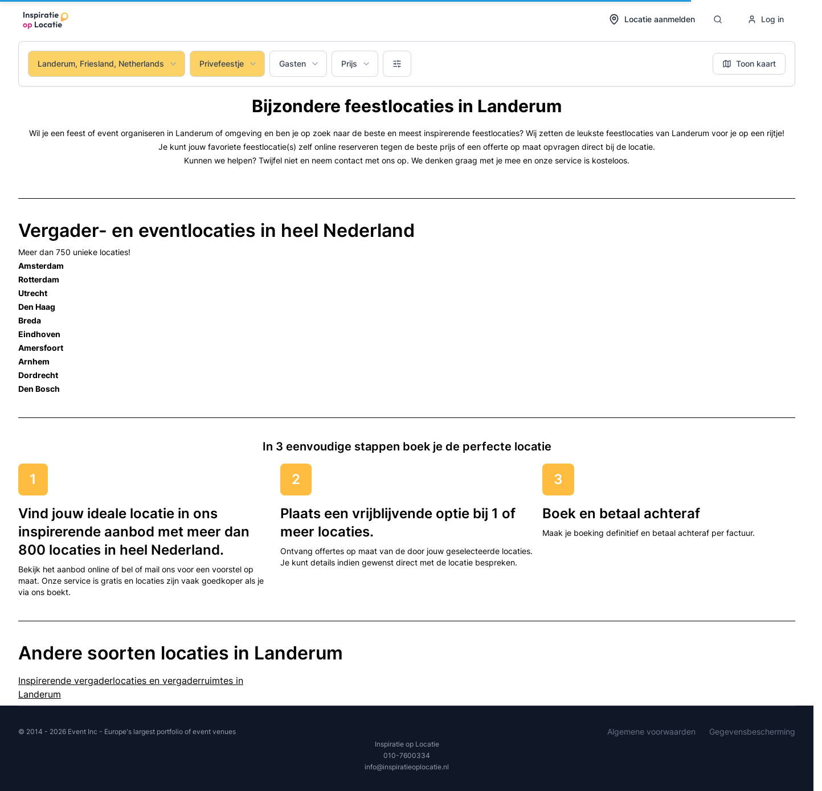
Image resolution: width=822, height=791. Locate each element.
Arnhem (34, 361)
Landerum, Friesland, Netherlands (108, 63)
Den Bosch (39, 389)
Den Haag (36, 307)
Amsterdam (41, 266)
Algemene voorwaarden (651, 731)
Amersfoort (40, 348)
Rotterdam (38, 279)
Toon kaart (749, 63)
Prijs (356, 63)
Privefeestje (228, 63)
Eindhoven (39, 334)
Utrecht (32, 293)
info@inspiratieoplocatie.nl (407, 767)
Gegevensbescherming (752, 731)
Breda (29, 320)
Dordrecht (38, 375)
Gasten (299, 63)
